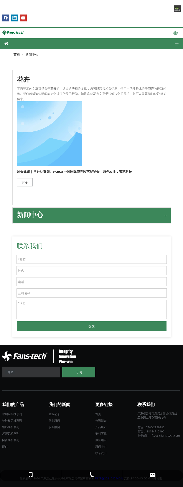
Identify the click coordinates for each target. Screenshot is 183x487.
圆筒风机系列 (10, 440)
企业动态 (54, 414)
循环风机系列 (10, 427)
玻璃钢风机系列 (12, 414)
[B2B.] (177, 8)
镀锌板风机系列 (12, 420)
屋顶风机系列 (10, 433)
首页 (98, 414)
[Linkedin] (14, 18)
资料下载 (101, 433)
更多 (24, 182)
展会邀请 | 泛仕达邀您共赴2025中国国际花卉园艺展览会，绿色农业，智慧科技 (74, 171)
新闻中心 (101, 446)
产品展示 (101, 427)
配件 (5, 446)
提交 (92, 326)
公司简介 (101, 420)
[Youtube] (23, 18)
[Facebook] (5, 18)
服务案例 (54, 427)
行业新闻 (54, 420)
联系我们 (101, 453)
